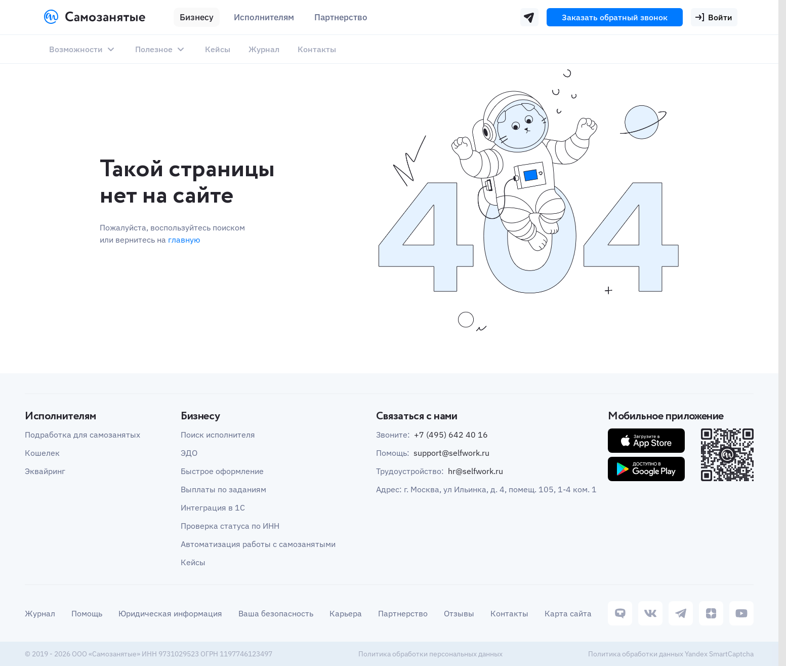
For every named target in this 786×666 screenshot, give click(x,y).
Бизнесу (197, 17)
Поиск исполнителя (218, 434)
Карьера (345, 613)
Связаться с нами (417, 416)
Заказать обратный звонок (615, 17)
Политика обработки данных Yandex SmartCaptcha (671, 653)
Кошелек (42, 453)
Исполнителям (264, 17)
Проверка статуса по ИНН (230, 526)
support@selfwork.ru (451, 453)
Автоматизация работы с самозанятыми (258, 544)
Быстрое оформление (222, 471)
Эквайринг (45, 471)
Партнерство (403, 613)
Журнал (264, 49)
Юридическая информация (170, 613)
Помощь (86, 613)
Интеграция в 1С (213, 507)
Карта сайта (568, 613)
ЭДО (189, 453)
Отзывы (459, 613)
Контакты (317, 49)
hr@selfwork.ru (475, 471)
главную (184, 239)
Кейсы (217, 49)
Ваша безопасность (275, 613)
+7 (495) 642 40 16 (451, 434)
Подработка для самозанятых (82, 434)
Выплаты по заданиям (223, 489)
